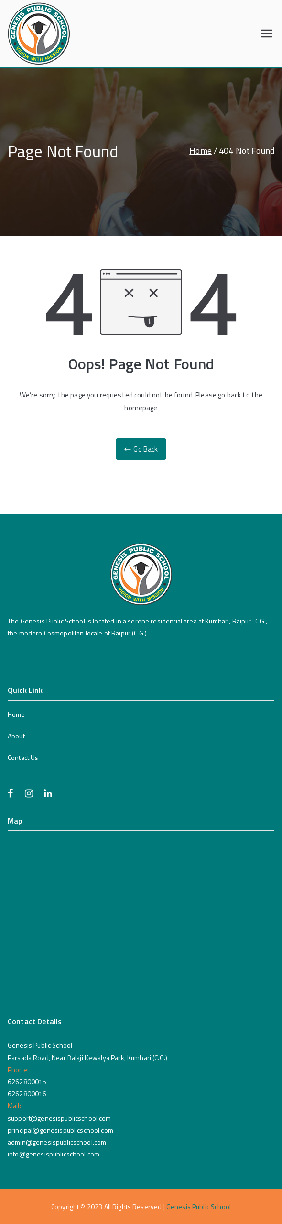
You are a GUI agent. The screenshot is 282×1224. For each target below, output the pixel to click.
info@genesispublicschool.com (53, 1154)
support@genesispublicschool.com (59, 1118)
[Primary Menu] (266, 33)
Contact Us (23, 757)
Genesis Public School (198, 1206)
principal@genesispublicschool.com (60, 1130)
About (16, 736)
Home (16, 714)
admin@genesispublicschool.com (57, 1142)
